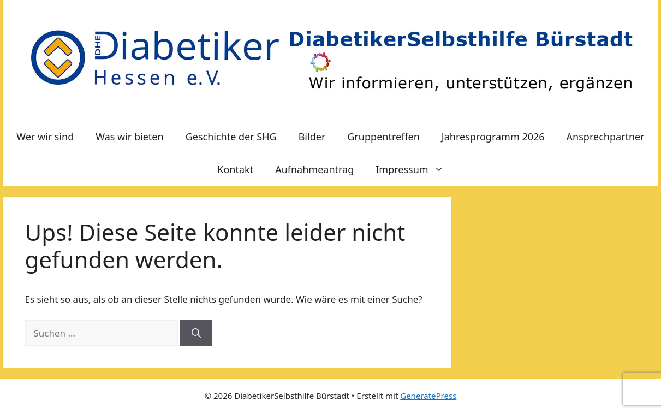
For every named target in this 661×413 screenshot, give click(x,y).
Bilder (312, 136)
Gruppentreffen (383, 136)
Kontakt (235, 169)
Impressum (415, 169)
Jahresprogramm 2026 (493, 136)
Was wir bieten (129, 136)
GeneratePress (428, 395)
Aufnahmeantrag (314, 169)
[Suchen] (196, 333)
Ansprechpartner (606, 136)
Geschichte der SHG (231, 136)
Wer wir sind (45, 136)
